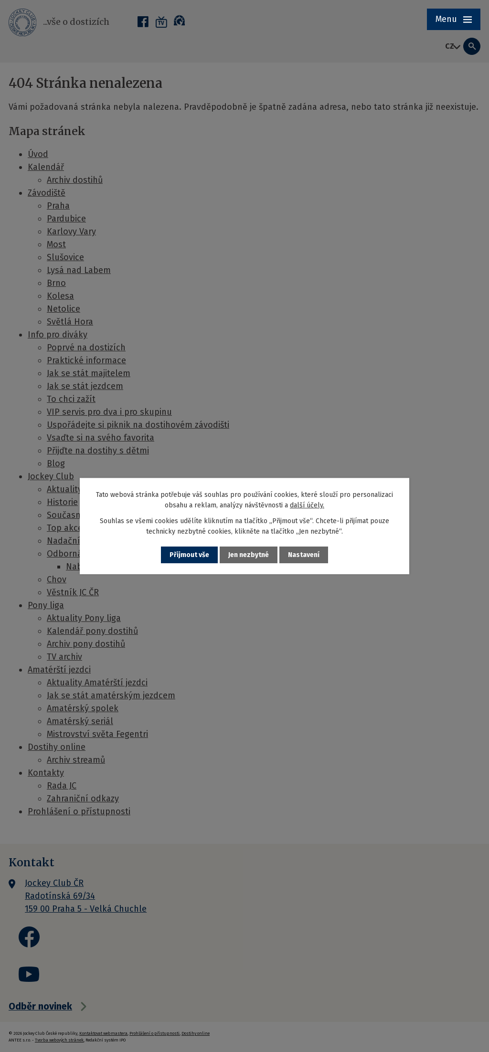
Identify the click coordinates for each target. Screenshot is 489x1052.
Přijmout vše (189, 555)
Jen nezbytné (248, 555)
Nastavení (303, 555)
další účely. (307, 505)
